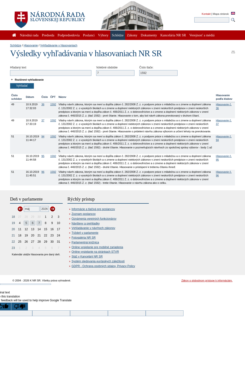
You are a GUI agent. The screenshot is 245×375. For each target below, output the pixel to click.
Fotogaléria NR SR (84, 237)
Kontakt (206, 13)
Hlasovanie (31, 45)
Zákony (132, 35)
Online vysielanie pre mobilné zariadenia (97, 247)
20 (13, 229)
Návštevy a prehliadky (86, 223)
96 (42, 171)
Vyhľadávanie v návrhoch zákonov (93, 228)
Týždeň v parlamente (85, 233)
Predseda (48, 35)
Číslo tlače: (146, 67)
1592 (53, 104)
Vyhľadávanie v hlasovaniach (58, 45)
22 (13, 241)
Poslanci (89, 35)
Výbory (103, 35)
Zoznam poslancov (84, 214)
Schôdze (15, 45)
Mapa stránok (221, 13)
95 (42, 156)
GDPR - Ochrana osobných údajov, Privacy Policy (103, 266)
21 (13, 235)
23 (13, 248)
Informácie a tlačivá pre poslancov (93, 209)
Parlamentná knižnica (85, 242)
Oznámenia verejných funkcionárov (94, 218)
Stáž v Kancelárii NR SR (87, 256)
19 (13, 223)
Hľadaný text (18, 67)
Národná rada (29, 35)
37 (42, 120)
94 (42, 136)
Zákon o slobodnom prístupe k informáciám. (207, 280)
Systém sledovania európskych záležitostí (98, 261)
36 (42, 104)
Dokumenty (149, 35)
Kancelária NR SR (173, 35)
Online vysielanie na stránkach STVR (95, 251)
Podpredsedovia (69, 35)
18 (13, 216)
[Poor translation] (19, 306)
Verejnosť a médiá (201, 35)
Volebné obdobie (106, 67)
